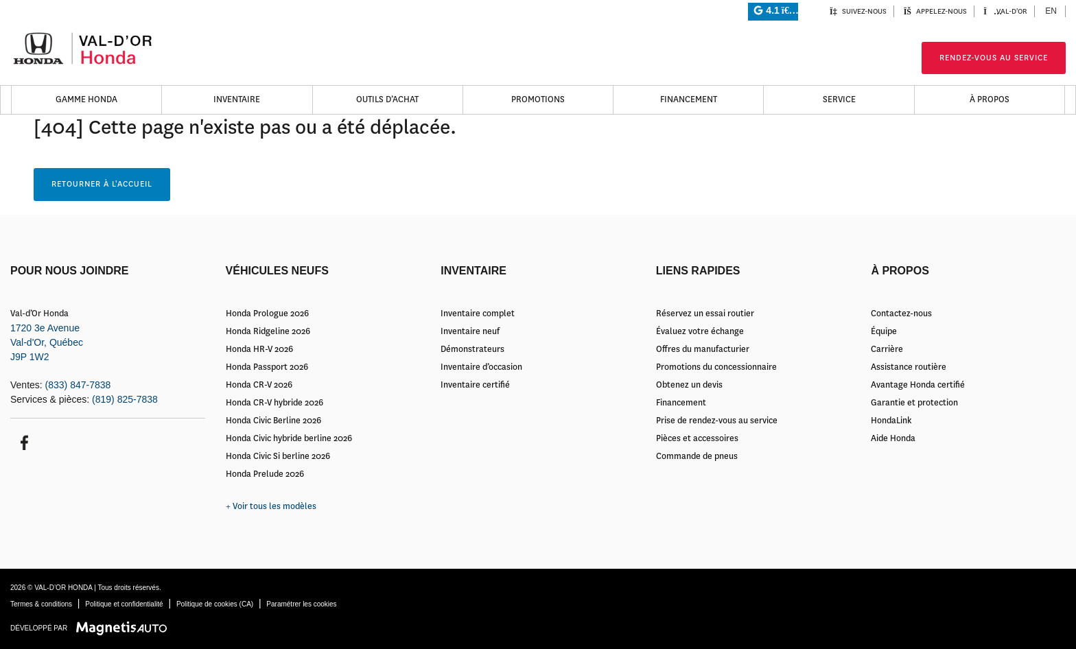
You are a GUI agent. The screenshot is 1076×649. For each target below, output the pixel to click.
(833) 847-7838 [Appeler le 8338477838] (78, 384)
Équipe (884, 331)
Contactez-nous (901, 313)
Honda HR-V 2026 (259, 349)
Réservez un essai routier (705, 313)
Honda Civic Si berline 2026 (278, 456)
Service (839, 99)
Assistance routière (908, 367)
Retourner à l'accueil (101, 184)
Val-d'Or (1005, 11)
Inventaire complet (478, 313)
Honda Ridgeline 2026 (268, 331)
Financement (688, 99)
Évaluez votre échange (700, 331)
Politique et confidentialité (124, 604)
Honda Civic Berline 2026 (273, 420)
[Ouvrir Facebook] (22, 441)
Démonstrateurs (472, 349)
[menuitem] (1051, 11)
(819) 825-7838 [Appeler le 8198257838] (125, 399)
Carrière (887, 349)
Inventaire (236, 99)
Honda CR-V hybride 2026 (274, 402)
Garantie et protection (914, 402)
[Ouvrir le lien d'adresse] (46, 342)
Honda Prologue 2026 (267, 313)
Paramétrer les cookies (301, 604)
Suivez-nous (858, 11)
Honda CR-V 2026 (259, 384)
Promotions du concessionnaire (716, 367)
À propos (989, 99)
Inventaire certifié (475, 384)
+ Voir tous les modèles (271, 506)
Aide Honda (893, 438)
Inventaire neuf (470, 331)
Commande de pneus (697, 456)
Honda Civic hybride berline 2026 (289, 438)
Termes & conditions (41, 604)
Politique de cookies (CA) (214, 604)
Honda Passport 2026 (267, 367)
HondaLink (891, 420)
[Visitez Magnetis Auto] (125, 628)
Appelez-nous (935, 11)
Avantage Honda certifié (918, 384)
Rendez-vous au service (993, 58)
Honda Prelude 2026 (265, 474)
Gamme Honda (86, 99)
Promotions (538, 99)
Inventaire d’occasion (481, 367)
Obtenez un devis (689, 384)
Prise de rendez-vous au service (716, 420)
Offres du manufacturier (702, 349)
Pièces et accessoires (697, 438)
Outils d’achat (387, 99)
